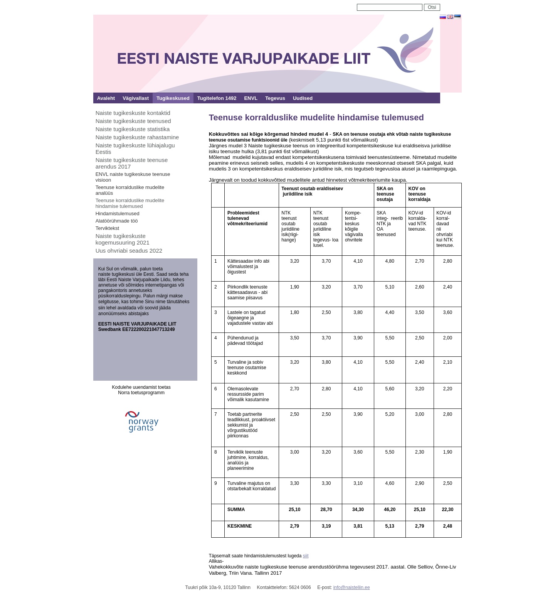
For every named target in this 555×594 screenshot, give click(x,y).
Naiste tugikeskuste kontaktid (133, 113)
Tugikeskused (173, 98)
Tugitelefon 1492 (217, 98)
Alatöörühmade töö (117, 221)
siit (306, 556)
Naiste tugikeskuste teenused (133, 121)
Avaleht (106, 98)
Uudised (303, 98)
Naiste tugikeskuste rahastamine (137, 137)
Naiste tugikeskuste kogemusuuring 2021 (123, 239)
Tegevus (275, 98)
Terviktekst (107, 228)
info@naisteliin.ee (351, 587)
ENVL (250, 98)
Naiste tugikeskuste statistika (133, 129)
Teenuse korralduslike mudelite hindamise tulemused (130, 203)
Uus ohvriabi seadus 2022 (129, 250)
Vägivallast (136, 98)
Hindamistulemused (118, 213)
